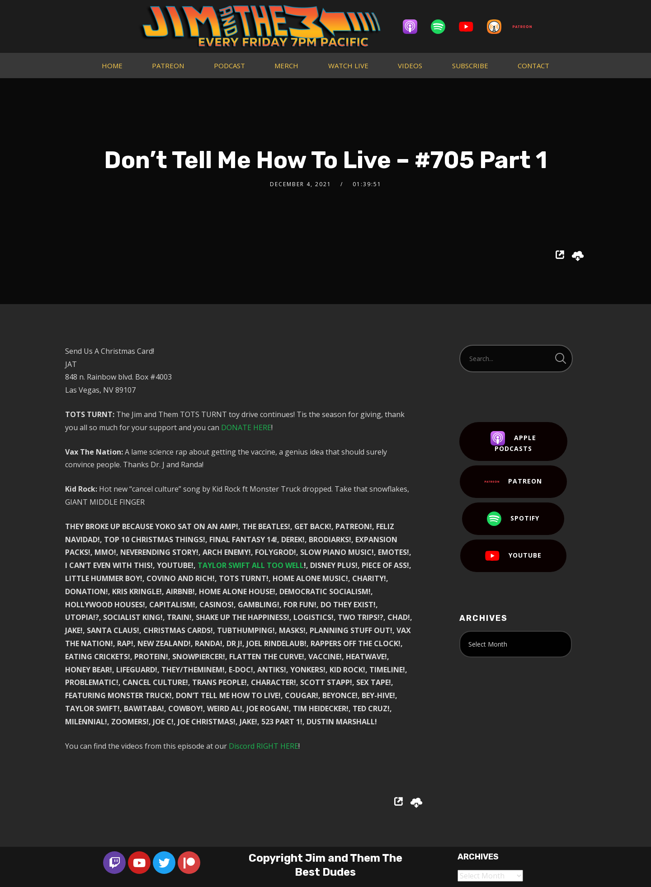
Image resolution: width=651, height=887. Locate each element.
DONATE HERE (246, 427)
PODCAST (229, 65)
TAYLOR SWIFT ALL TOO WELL (251, 565)
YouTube (513, 556)
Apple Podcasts (513, 442)
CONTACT (533, 65)
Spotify (513, 519)
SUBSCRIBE (470, 65)
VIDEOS (410, 65)
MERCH (286, 65)
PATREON (168, 65)
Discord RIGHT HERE (263, 746)
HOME (112, 65)
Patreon (513, 481)
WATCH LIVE (348, 65)
